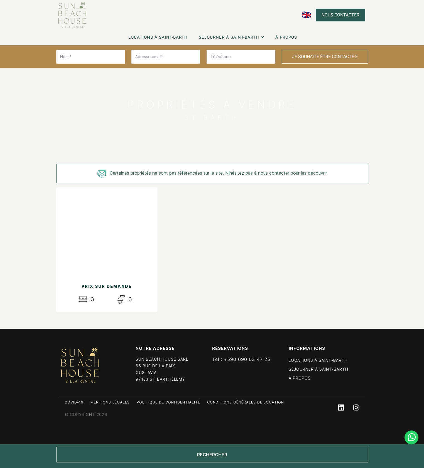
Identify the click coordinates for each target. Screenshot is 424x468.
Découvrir (107, 257)
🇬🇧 (307, 14)
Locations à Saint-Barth (158, 37)
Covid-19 (74, 402)
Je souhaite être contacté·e (325, 56)
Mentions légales (110, 402)
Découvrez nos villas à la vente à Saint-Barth (72, 15)
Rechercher (212, 454)
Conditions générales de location (245, 402)
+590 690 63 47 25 (247, 359)
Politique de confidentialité (168, 402)
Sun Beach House (80, 365)
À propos (286, 37)
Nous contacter (340, 15)
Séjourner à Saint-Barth (231, 37)
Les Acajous (106, 218)
